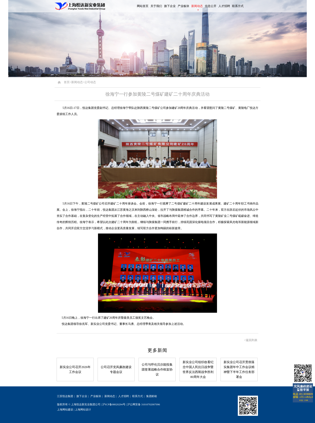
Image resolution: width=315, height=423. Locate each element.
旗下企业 (81, 396)
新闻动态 (109, 396)
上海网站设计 (83, 409)
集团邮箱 (151, 396)
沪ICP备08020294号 (113, 404)
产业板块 (95, 396)
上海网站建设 (65, 409)
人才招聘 (123, 396)
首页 (67, 82)
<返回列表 (250, 340)
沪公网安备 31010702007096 (143, 404)
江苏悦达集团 (65, 396)
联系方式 (137, 396)
